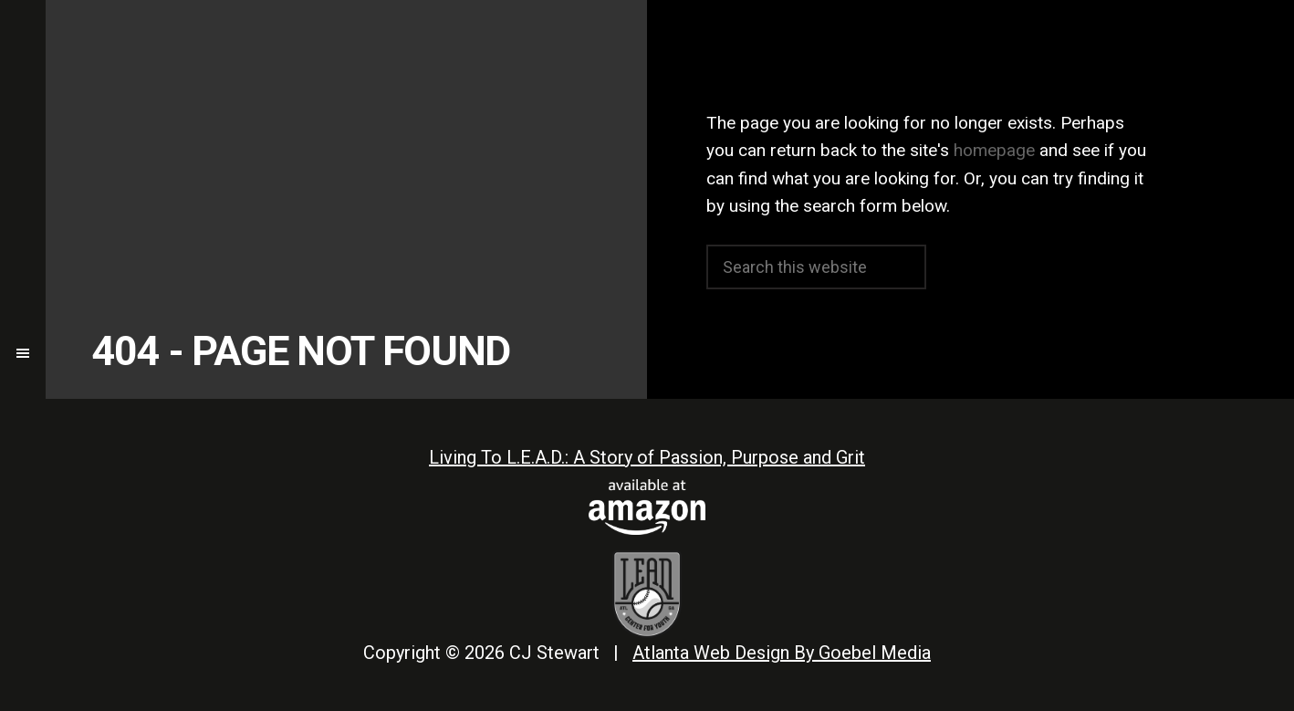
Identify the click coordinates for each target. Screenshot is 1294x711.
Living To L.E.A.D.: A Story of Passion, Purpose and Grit (647, 457)
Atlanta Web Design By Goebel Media (781, 653)
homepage (994, 150)
